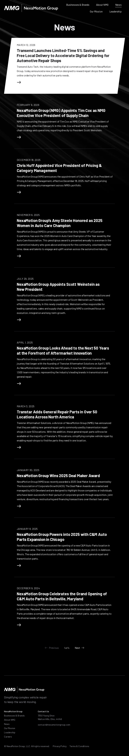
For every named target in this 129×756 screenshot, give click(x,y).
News (118, 4)
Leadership (115, 11)
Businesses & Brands (77, 4)
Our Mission (96, 11)
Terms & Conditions (79, 746)
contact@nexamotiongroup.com (54, 724)
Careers (8, 736)
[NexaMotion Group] (31, 8)
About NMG (102, 4)
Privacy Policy (60, 746)
